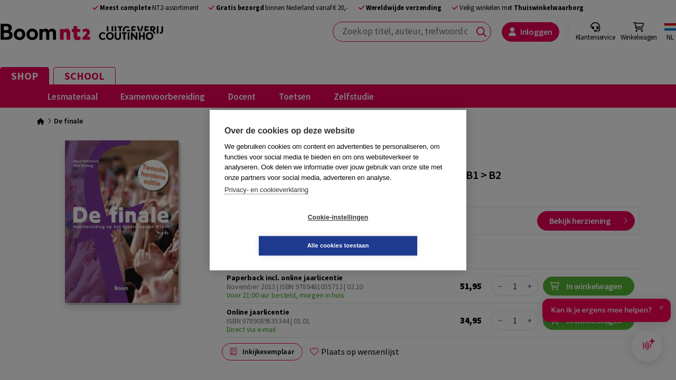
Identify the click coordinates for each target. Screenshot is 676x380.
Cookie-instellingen (275, 231)
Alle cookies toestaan (401, 231)
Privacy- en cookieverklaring (266, 204)
